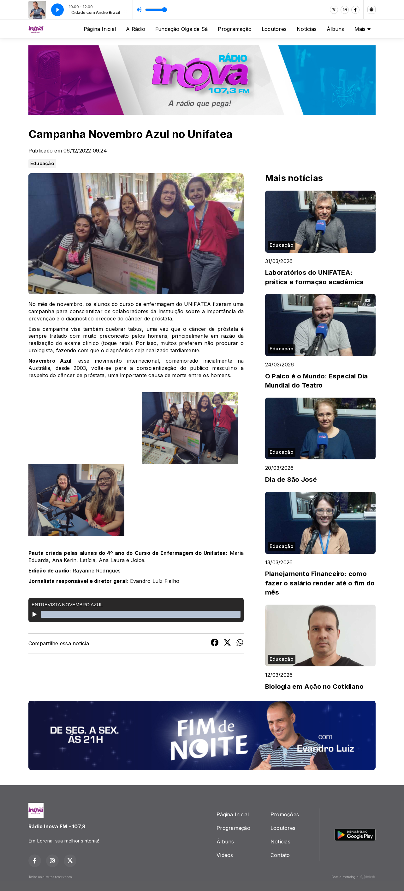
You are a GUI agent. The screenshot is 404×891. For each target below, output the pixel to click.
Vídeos (225, 855)
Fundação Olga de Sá (181, 29)
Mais (362, 29)
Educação (42, 163)
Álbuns (335, 29)
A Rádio (135, 29)
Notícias (307, 29)
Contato (280, 855)
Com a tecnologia (353, 877)
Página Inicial (100, 29)
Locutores (274, 29)
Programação (235, 29)
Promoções (284, 814)
